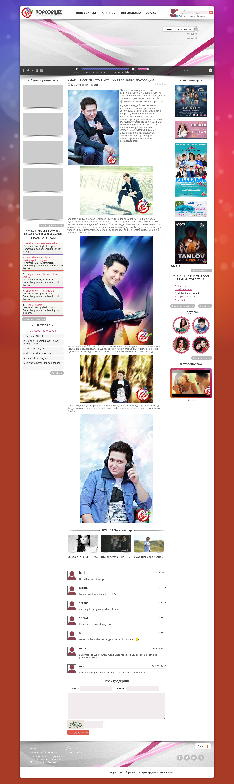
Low (114, 72)
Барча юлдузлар (201, 357)
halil (82, 573)
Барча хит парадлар (182, 305)
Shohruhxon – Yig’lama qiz (40, 290)
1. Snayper (180, 286)
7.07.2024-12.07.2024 (43, 330)
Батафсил (205, 305)
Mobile (125, 72)
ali (80, 633)
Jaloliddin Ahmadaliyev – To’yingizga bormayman (37, 259)
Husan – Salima (34, 305)
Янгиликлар (131, 13)
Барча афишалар (201, 270)
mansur (84, 648)
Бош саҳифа (86, 13)
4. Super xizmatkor (185, 296)
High (119, 72)
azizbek (84, 588)
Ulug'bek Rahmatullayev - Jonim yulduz (41, 275)
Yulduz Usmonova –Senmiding (42, 243)
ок (210, 12)
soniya (83, 618)
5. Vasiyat (180, 300)
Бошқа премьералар (51, 225)
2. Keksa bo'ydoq (184, 289)
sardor (83, 603)
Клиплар (108, 13)
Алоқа (151, 13)
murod (83, 666)
